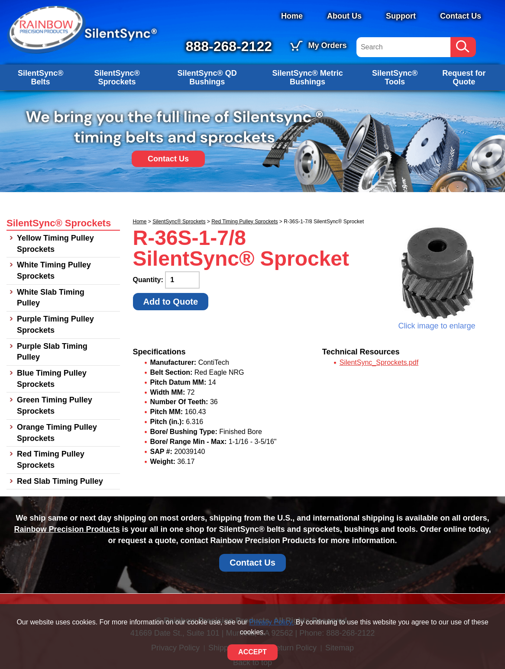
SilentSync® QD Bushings (207, 77)
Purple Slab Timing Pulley (52, 352)
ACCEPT (252, 652)
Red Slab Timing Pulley (60, 481)
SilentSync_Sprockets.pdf (379, 362)
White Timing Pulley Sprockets (54, 270)
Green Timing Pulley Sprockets (54, 405)
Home (292, 16)
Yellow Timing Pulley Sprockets (55, 244)
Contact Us (460, 16)
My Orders (327, 45)
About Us (344, 16)
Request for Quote (464, 77)
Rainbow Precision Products (67, 529)
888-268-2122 (229, 46)
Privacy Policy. (271, 622)
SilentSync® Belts (40, 77)
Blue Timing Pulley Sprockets (52, 379)
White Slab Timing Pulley (50, 298)
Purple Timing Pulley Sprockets (55, 324)
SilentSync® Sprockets (116, 77)
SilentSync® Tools (395, 77)
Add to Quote (170, 301)
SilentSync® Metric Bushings (307, 77)
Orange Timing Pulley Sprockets (57, 433)
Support (401, 16)
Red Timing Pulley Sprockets (244, 222)
